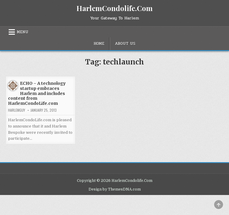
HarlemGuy (16, 110)
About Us (125, 44)
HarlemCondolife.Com (114, 8)
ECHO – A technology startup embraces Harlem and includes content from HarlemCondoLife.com (37, 93)
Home (99, 44)
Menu (22, 32)
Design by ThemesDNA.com (115, 189)
